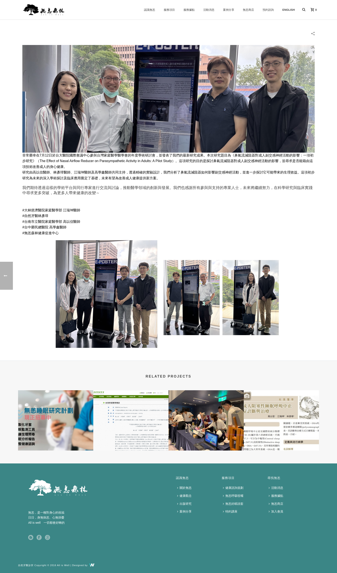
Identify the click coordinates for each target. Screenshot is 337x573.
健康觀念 (184, 495)
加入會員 (276, 511)
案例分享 (228, 9)
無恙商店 (248, 9)
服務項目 (169, 9)
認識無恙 (149, 9)
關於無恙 (184, 487)
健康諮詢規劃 (233, 487)
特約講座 (230, 511)
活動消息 (208, 9)
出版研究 (184, 503)
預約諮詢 (268, 9)
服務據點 (189, 9)
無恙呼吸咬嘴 (233, 495)
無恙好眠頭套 (233, 503)
